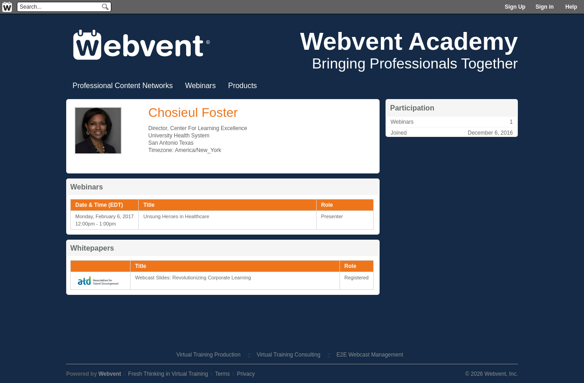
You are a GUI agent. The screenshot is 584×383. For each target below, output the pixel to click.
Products (242, 85)
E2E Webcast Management (370, 355)
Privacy (246, 374)
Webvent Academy (409, 41)
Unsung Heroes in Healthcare (176, 216)
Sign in (545, 7)
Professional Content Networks (123, 85)
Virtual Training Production (209, 355)
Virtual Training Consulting (288, 355)
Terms (222, 374)
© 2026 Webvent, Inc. (491, 374)
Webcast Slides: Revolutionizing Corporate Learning (193, 277)
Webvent (110, 374)
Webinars (200, 85)
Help (571, 7)
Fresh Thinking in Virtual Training (168, 374)
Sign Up (515, 7)
